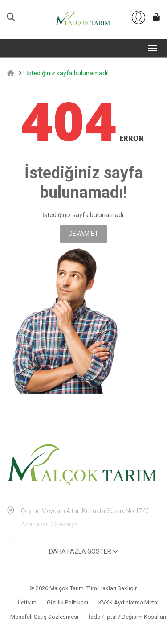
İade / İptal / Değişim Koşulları (127, 616)
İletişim (27, 602)
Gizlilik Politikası (67, 602)
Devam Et (83, 233)
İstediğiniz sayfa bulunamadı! (67, 73)
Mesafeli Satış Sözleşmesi (44, 616)
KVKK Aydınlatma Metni (128, 602)
